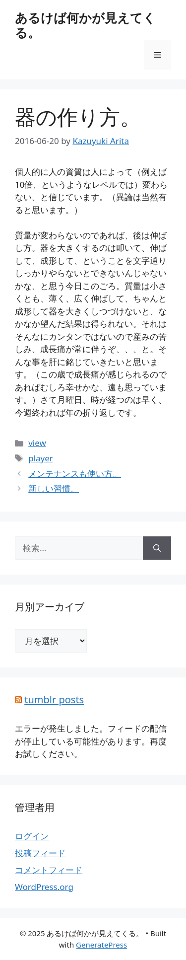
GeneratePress (101, 945)
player (40, 458)
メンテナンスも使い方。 (74, 473)
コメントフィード (48, 870)
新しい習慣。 (53, 488)
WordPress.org (44, 886)
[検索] (157, 548)
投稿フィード (40, 853)
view (37, 442)
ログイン (32, 836)
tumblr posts (54, 699)
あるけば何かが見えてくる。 (85, 25)
